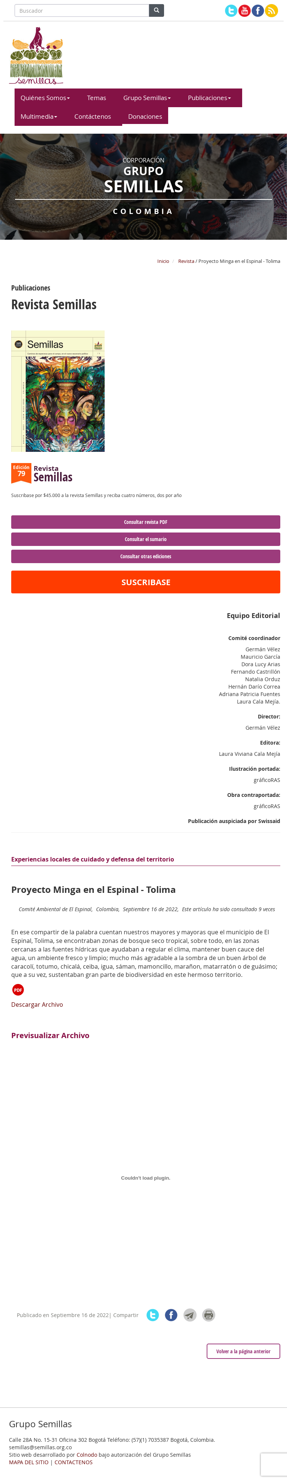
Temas (96, 97)
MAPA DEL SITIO (29, 1462)
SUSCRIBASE (145, 582)
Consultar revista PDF (145, 521)
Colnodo (87, 1454)
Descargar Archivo (37, 996)
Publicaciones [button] (209, 97)
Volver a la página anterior (243, 1351)
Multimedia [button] (39, 116)
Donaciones (145, 116)
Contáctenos (92, 116)
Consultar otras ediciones (145, 556)
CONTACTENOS (74, 1462)
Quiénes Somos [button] (45, 97)
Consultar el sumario (146, 539)
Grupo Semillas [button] (147, 97)
